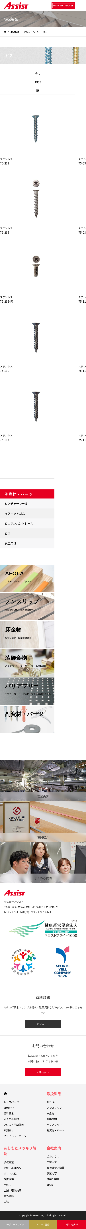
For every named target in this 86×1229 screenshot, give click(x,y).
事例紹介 (9, 1108)
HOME (5, 1093)
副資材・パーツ (31, 31)
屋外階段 (9, 1196)
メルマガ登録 (43, 1224)
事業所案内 (53, 1179)
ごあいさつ (53, 1156)
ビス (7, 533)
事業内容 (52, 1173)
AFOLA (51, 1102)
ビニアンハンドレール (19, 523)
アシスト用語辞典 (14, 1124)
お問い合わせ (43, 1072)
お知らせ (9, 1130)
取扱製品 (54, 1093)
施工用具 (10, 543)
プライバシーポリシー (16, 1136)
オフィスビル (11, 1173)
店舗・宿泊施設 (12, 1190)
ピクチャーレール (16, 503)
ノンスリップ (54, 1108)
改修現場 (9, 1179)
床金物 (50, 1113)
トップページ (11, 1102)
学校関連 (9, 1162)
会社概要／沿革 (55, 1167)
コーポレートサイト (14, 1224)
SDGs (50, 1184)
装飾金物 (52, 1119)
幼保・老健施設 (12, 1168)
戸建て (7, 1185)
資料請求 (9, 1113)
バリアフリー (54, 1124)
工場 (6, 1201)
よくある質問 (11, 1119)
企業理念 (52, 1162)
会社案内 (54, 1148)
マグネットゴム (15, 513)
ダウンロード (43, 1024)
